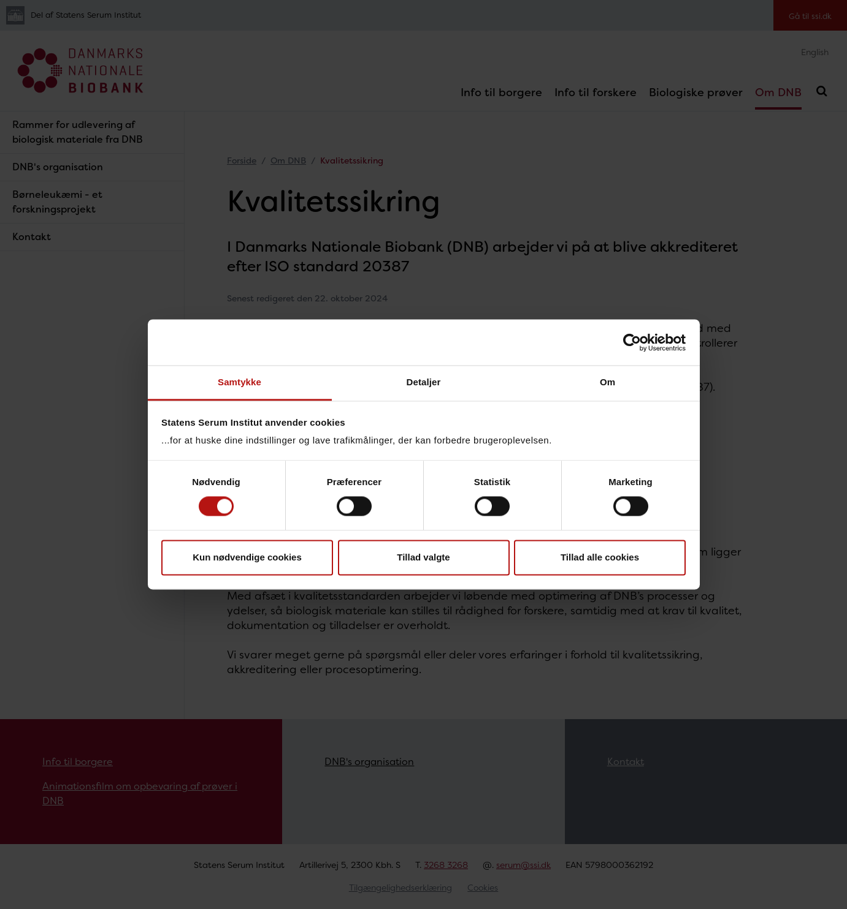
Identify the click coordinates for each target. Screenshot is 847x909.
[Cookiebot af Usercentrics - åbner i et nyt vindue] (632, 342)
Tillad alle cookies (600, 557)
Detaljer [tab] (424, 382)
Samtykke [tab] (239, 382)
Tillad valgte (423, 557)
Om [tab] (607, 382)
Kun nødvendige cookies (247, 557)
